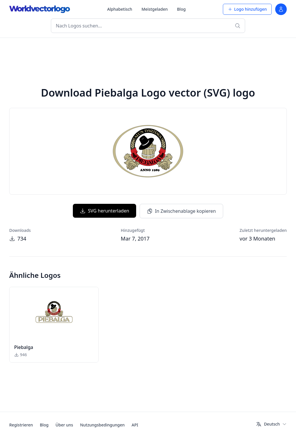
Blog (181, 9)
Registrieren (21, 425)
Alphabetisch (119, 9)
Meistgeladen (154, 9)
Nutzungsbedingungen (102, 425)
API (135, 425)
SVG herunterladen (104, 211)
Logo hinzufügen (247, 9)
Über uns (64, 425)
